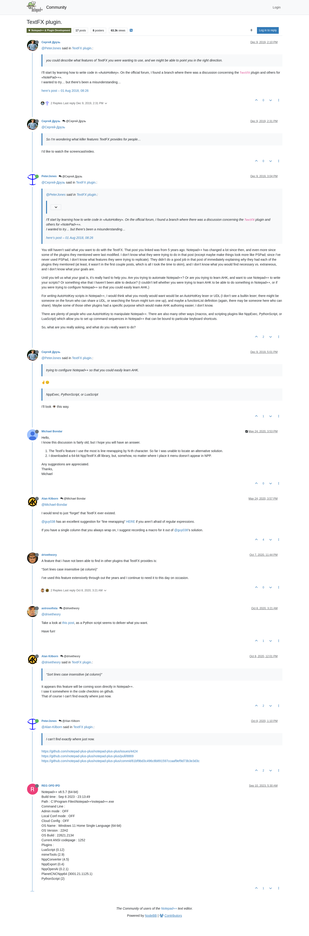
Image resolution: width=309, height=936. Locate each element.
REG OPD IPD (50, 785)
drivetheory (49, 554)
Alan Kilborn (49, 498)
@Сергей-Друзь (53, 127)
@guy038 (48, 521)
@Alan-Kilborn (51, 727)
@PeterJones (51, 48)
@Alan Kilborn (69, 721)
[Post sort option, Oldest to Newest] (251, 30)
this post (68, 623)
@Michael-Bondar (54, 504)
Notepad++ (169, 908)
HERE (130, 521)
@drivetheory (69, 608)
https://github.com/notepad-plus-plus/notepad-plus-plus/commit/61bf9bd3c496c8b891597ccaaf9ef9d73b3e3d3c (120, 761)
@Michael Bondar (73, 498)
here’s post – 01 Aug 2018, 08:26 (64, 90)
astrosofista (49, 608)
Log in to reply (268, 30)
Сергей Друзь (50, 42)
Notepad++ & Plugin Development (49, 30)
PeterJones (49, 176)
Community (56, 7)
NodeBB (151, 915)
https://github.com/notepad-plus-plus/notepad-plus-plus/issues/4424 (89, 751)
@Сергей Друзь (74, 121)
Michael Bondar (51, 431)
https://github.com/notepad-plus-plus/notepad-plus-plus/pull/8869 (87, 756)
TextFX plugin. (82, 48)
